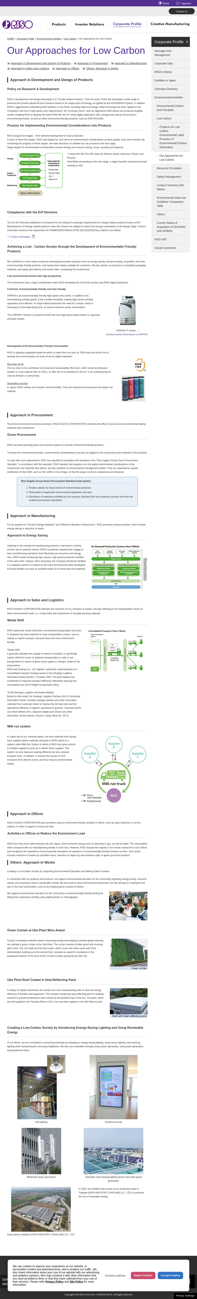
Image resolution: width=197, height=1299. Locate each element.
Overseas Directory (166, 88)
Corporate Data (163, 63)
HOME (10, 38)
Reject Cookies (143, 1275)
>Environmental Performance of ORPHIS (127, 334)
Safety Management (169, 176)
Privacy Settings (185, 1295)
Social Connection (165, 247)
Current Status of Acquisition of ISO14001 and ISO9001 (171, 226)
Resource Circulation (169, 168)
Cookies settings (115, 1275)
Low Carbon (70, 38)
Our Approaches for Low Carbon (171, 157)
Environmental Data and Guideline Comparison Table (171, 201)
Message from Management (163, 53)
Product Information (22, 237)
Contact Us (181, 11)
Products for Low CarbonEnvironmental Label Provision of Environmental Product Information (173, 137)
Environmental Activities (49, 38)
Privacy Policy (54, 1281)
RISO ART (160, 239)
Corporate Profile (25, 38)
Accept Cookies (170, 1275)
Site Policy (76, 1281)
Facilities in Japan (165, 80)
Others (161, 214)
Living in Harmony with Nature (170, 187)
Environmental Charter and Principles (170, 107)
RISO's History (163, 71)
